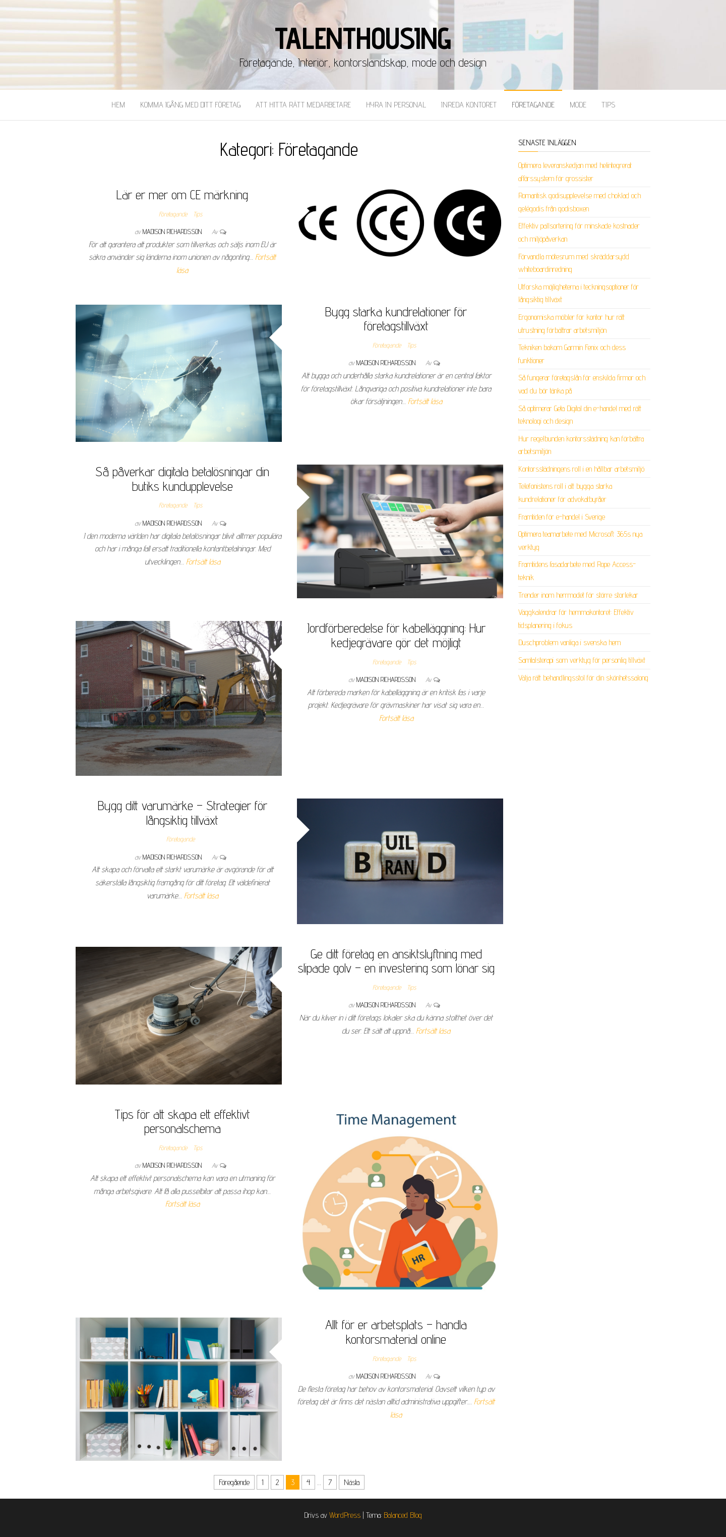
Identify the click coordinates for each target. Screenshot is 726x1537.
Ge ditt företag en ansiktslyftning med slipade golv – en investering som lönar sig (396, 961)
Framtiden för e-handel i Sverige (561, 517)
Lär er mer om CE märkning (182, 194)
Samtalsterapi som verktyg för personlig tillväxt (581, 660)
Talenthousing (363, 38)
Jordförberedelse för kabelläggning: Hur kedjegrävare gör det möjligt (396, 635)
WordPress (344, 1515)
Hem (118, 104)
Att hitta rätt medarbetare (303, 104)
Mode (578, 104)
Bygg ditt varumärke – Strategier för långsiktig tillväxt (182, 813)
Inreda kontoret (469, 104)
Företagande (533, 104)
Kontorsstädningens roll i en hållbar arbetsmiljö (581, 469)
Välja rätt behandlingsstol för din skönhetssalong (583, 677)
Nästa (351, 1482)
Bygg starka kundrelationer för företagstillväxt (396, 319)
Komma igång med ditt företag (190, 104)
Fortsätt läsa (425, 401)
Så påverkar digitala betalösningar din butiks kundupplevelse (182, 479)
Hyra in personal (396, 104)
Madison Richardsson (173, 231)
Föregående (234, 1482)
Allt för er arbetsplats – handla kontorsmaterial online (396, 1332)
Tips (608, 104)
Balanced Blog (403, 1515)
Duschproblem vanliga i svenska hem (569, 642)
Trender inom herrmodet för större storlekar (578, 595)
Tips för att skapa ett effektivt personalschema (182, 1121)
